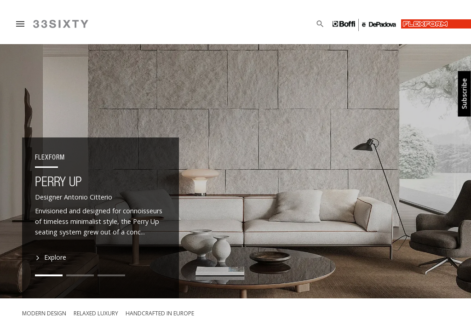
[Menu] (20, 24)
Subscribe (464, 94)
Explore (51, 257)
